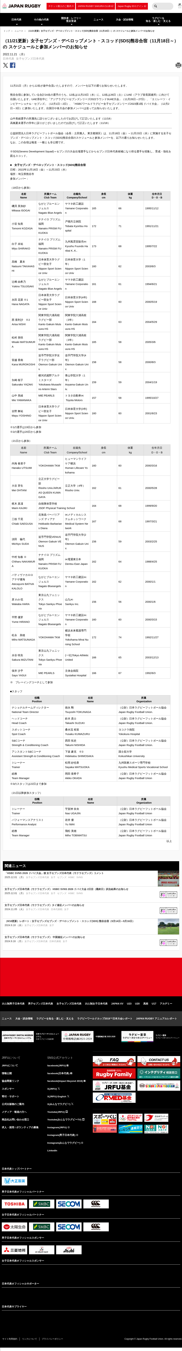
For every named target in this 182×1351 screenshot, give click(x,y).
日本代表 (8, 58)
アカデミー (166, 1005)
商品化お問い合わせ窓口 (15, 1122)
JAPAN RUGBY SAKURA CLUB (94, 6)
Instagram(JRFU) (57, 1130)
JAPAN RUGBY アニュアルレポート (156, 1020)
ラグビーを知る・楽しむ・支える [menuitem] (158, 20)
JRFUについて (10, 1067)
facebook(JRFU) (56, 1067)
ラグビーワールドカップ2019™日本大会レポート (104, 1020)
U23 (129, 1005)
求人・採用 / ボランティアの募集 (20, 1130)
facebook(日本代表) (58, 1075)
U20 (137, 1005)
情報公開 (7, 1075)
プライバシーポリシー (54, 1342)
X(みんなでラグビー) (59, 1106)
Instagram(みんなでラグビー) (64, 1146)
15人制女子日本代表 (96, 1005)
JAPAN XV (117, 1005)
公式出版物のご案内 (13, 1106)
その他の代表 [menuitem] (41, 19)
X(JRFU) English (57, 1099)
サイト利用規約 (10, 1342)
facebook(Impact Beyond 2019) (65, 1083)
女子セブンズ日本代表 (30, 58)
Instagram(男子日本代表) (61, 1138)
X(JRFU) (52, 1091)
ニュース (19, 31)
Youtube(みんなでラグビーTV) (64, 1122)
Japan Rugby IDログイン (130, 6)
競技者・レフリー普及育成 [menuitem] (71, 20)
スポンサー (8, 1091)
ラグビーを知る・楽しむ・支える (55, 1020)
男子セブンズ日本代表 (40, 1005)
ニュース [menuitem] (98, 19)
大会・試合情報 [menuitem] (124, 19)
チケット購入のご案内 (59, 6)
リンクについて (30, 1342)
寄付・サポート (10, 1099)
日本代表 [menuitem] (16, 19)
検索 (155, 6)
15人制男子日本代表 (13, 1005)
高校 (145, 1005)
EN (179, 7)
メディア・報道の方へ (14, 1114)
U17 (154, 1005)
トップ (7, 31)
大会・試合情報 (24, 1020)
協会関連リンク (10, 1083)
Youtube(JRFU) (56, 1114)
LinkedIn (52, 1153)
